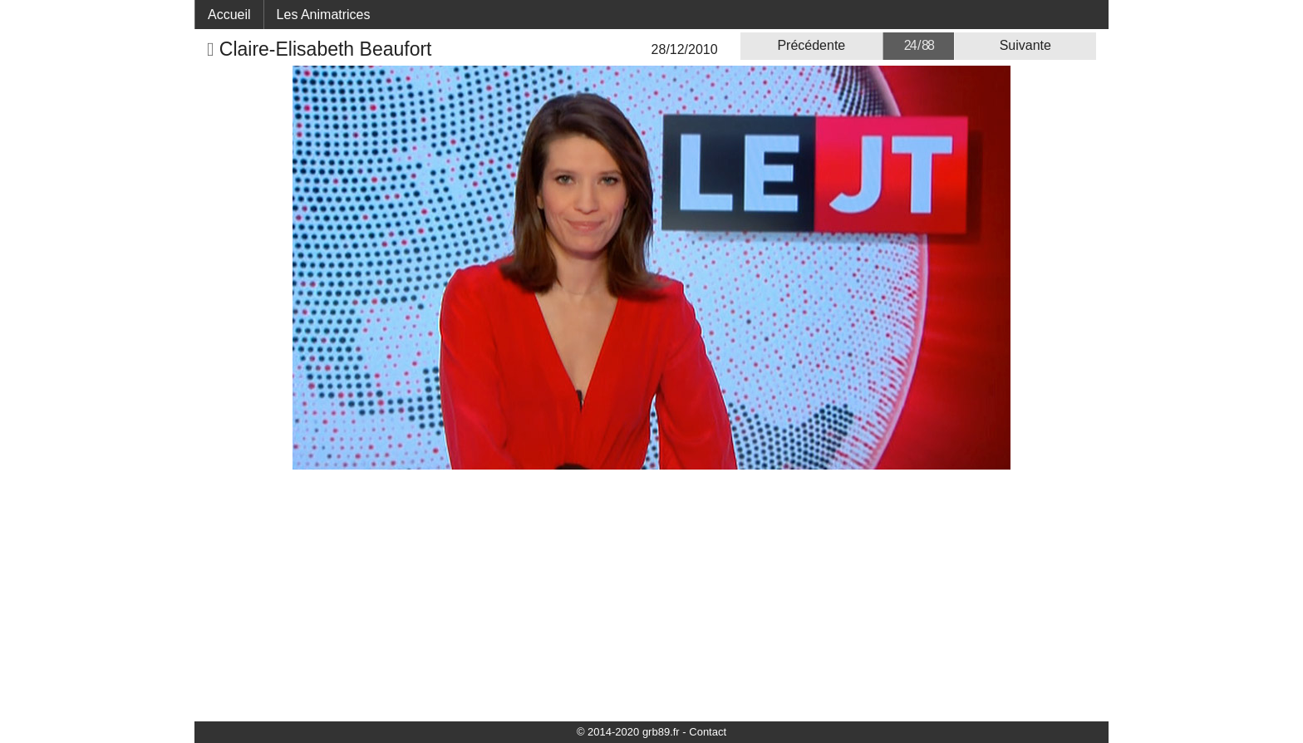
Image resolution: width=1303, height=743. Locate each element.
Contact (707, 732)
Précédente (811, 45)
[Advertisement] (651, 594)
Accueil (229, 14)
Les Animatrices (324, 14)
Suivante (1025, 45)
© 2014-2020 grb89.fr (628, 732)
